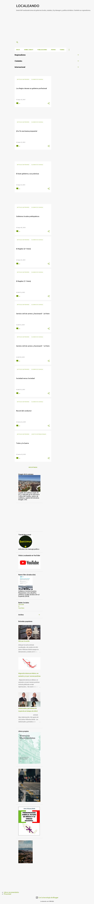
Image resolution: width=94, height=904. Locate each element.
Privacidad (7, 894)
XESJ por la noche (23, 641)
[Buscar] (17, 42)
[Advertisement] (55, 26)
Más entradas (33, 467)
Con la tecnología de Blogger (47, 897)
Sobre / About (28, 49)
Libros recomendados (11, 892)
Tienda (62, 49)
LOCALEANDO (27, 6)
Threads (21, 604)
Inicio (18, 49)
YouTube (21, 608)
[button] (48, 103)
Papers (53, 49)
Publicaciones (42, 49)
